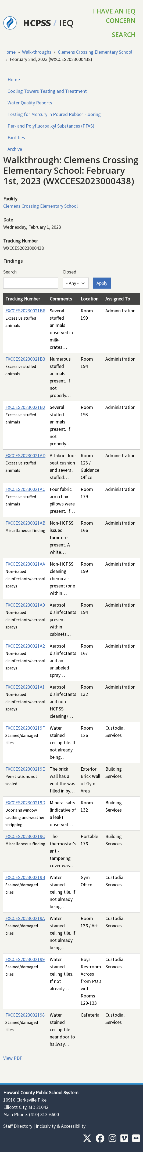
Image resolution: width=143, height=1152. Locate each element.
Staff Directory (17, 1126)
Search (123, 34)
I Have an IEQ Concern (114, 16)
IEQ (66, 23)
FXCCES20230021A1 (25, 687)
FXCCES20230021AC (25, 489)
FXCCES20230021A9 (25, 605)
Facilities (16, 137)
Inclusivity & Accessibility (60, 1126)
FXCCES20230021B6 (25, 310)
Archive (15, 149)
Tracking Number (22, 299)
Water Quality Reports (30, 103)
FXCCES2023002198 (25, 1015)
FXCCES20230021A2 (25, 646)
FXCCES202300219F (25, 728)
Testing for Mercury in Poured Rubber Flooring (54, 114)
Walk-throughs (36, 52)
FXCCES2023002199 (25, 959)
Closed (69, 272)
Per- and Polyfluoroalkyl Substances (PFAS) (51, 126)
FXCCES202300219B (25, 877)
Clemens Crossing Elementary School (95, 52)
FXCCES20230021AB (25, 523)
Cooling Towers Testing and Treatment (47, 91)
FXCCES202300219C (25, 836)
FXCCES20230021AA (25, 564)
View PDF (12, 1058)
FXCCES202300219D (25, 802)
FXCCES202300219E (25, 769)
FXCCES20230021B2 (25, 407)
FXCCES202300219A (25, 918)
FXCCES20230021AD (25, 455)
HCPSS (37, 23)
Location (89, 299)
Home (9, 52)
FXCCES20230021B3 (25, 359)
